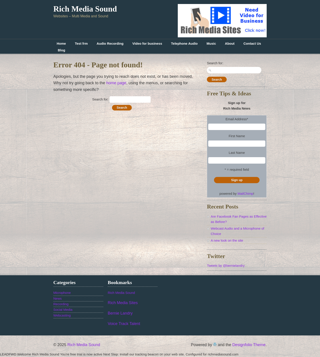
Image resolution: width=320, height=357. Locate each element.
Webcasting (62, 315)
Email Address (237, 119)
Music (211, 43)
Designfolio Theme (249, 345)
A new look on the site (227, 240)
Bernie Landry (120, 313)
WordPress (215, 344)
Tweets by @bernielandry (225, 265)
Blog (61, 50)
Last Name (237, 152)
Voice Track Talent (124, 323)
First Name (237, 136)
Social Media (62, 309)
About (229, 43)
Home (61, 43)
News (57, 298)
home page (116, 83)
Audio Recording (110, 43)
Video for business (147, 43)
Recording (60, 304)
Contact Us (252, 43)
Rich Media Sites (123, 303)
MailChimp (245, 193)
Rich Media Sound (85, 8)
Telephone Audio (184, 43)
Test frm (81, 43)
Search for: (100, 99)
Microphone (62, 293)
